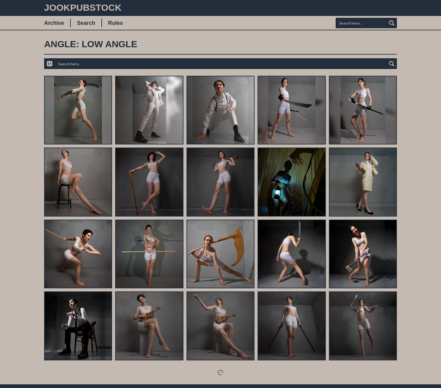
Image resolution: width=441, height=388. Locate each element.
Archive (54, 23)
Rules (115, 23)
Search (86, 23)
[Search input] (361, 23)
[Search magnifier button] (391, 23)
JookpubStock (83, 7)
